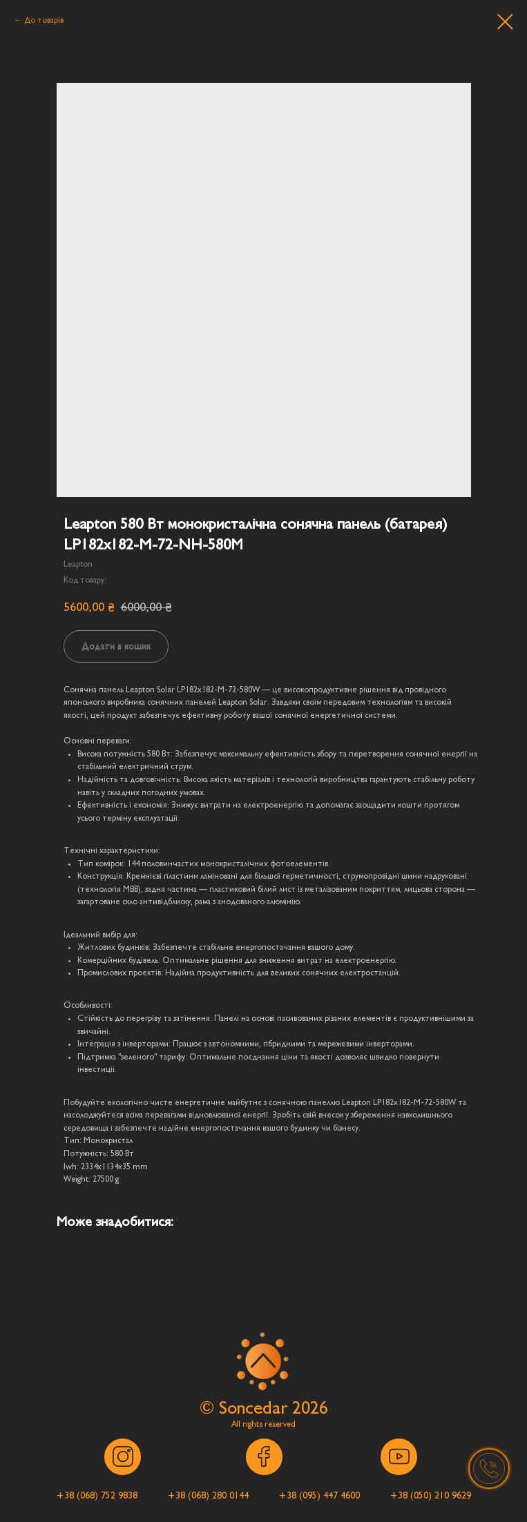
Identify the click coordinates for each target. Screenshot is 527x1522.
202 (305, 1407)
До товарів (44, 20)
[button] (489, 1469)
